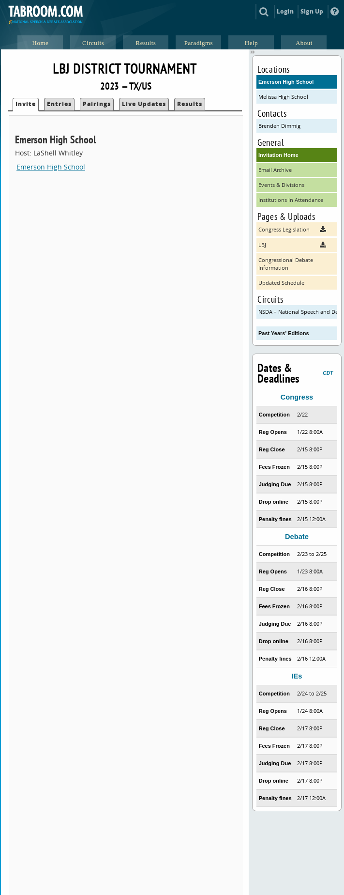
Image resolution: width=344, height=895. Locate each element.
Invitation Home (278, 155)
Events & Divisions (281, 184)
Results (189, 104)
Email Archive (275, 169)
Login (285, 11)
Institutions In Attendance (290, 199)
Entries (59, 104)
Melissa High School (283, 96)
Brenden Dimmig (279, 125)
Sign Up (311, 11)
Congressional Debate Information (285, 263)
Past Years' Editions (283, 333)
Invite (25, 104)
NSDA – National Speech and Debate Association (297, 311)
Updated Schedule (281, 282)
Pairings (97, 104)
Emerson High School (50, 166)
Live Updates (144, 104)
